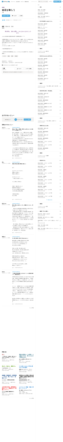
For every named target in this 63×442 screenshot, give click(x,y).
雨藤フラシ (21, 360)
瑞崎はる (3, 236)
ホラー (23, 361)
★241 (20, 370)
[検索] (39, 2)
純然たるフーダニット (23, 369)
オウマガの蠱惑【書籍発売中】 (8, 391)
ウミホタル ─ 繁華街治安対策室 (8, 379)
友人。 (3, 354)
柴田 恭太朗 (21, 391)
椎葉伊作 (3, 392)
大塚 (3, 12)
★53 (3, 369)
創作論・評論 (24, 392)
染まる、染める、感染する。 (9, 366)
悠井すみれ (4, 203)
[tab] (3, 26)
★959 (20, 382)
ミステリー (24, 370)
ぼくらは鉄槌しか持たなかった (25, 359)
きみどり (3, 127)
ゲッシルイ (4, 381)
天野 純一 (30, 369)
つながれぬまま (5, 368)
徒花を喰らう (8, 10)
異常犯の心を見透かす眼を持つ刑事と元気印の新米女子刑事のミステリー (26, 377)
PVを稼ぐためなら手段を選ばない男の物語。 (26, 367)
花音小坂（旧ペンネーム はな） (25, 381)
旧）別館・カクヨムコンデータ (25, 390)
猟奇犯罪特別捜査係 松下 (24, 379)
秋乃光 (3, 271)
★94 (20, 361)
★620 (20, 392)
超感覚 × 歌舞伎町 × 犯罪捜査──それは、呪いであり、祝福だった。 (9, 377)
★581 (3, 382)
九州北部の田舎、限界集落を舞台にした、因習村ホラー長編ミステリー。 (9, 388)
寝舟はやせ (4, 358)
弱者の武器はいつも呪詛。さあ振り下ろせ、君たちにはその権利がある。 (26, 356)
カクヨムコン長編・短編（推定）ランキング (26, 387)
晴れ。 (3, 162)
